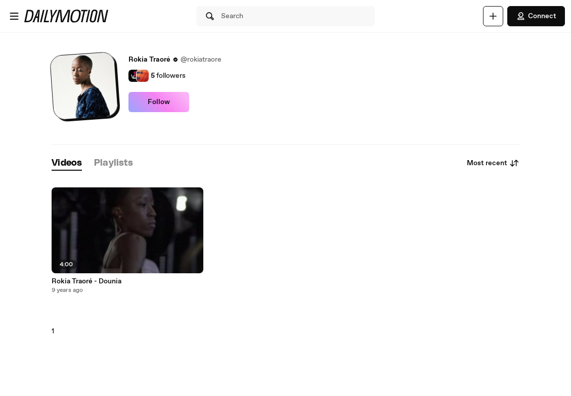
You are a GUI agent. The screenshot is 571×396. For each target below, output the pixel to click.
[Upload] (493, 16)
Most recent (493, 163)
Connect (536, 16)
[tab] (67, 163)
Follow (159, 102)
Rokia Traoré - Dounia (86, 281)
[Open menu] (14, 16)
